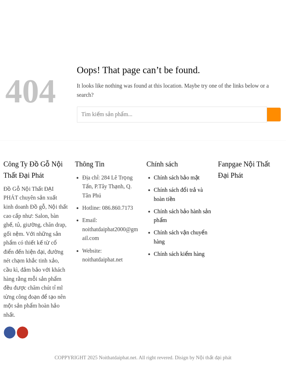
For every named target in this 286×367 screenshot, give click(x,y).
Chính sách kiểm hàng (179, 254)
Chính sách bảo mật (177, 178)
